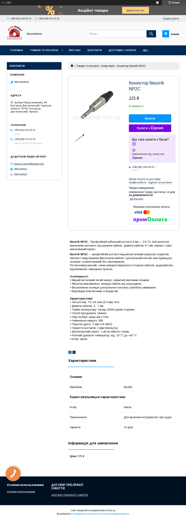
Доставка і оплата (122, 50)
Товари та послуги (44, 50)
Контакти (94, 50)
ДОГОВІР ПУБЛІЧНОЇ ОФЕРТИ (69, 495)
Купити (150, 118)
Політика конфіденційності (114, 514)
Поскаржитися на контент (85, 514)
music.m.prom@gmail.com (29, 163)
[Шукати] (151, 33)
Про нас (75, 50)
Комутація (108, 65)
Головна (16, 50)
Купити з (150, 128)
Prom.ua (110, 510)
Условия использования (21, 491)
